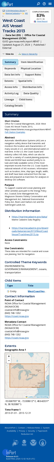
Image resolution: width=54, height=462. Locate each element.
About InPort (10, 427)
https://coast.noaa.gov (17, 316)
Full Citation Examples (15, 132)
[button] (9, 357)
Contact (21, 427)
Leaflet (29, 397)
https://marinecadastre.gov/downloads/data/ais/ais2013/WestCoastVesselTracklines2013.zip (30, 231)
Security (31, 431)
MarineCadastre (13, 13)
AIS (26, 13)
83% (41, 15)
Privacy (22, 431)
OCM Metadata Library (15, 10)
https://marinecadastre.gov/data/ (29, 216)
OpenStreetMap (42, 397)
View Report (42, 21)
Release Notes (34, 427)
